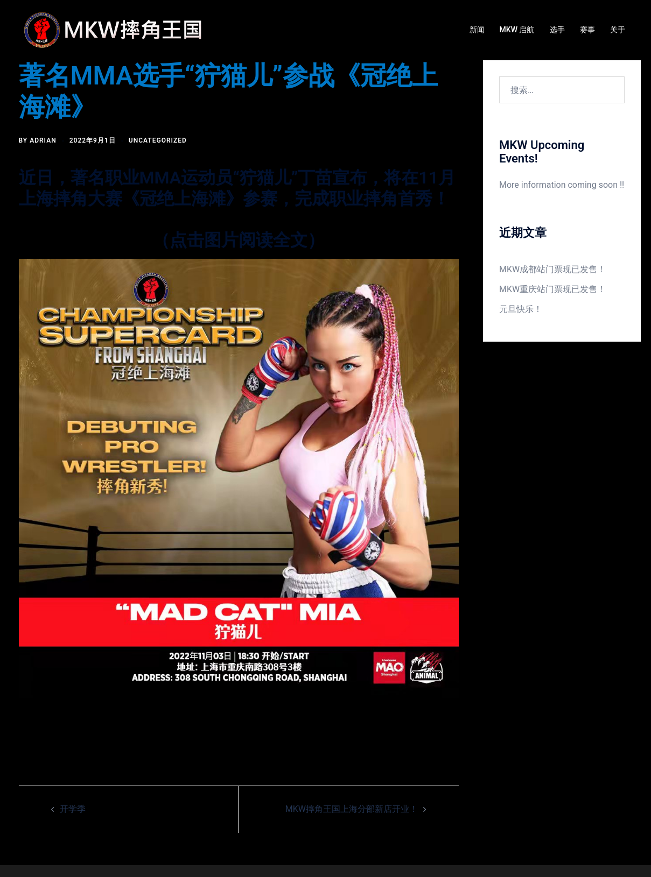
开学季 (73, 809)
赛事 (587, 29)
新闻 (477, 29)
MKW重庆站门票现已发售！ (552, 289)
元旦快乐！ (520, 309)
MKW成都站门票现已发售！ (552, 269)
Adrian (43, 140)
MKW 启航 (517, 29)
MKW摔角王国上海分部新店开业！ (351, 809)
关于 (617, 29)
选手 (557, 29)
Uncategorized (158, 140)
